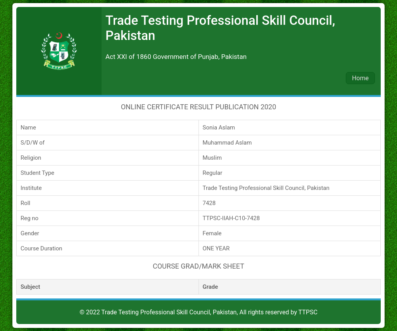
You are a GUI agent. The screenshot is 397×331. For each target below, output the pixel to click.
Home (360, 78)
